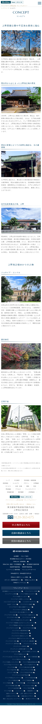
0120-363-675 (24, 517)
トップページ (4, 8)
